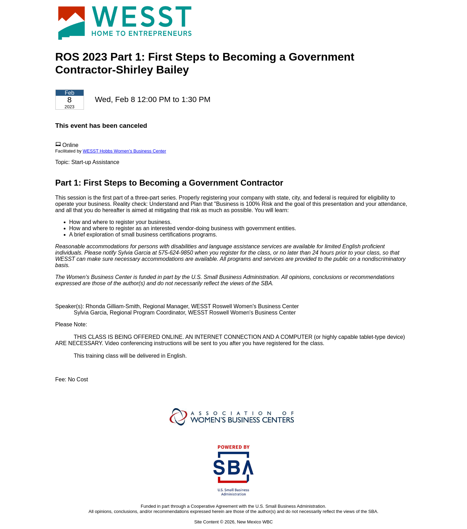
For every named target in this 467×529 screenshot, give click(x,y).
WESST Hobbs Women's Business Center (124, 151)
